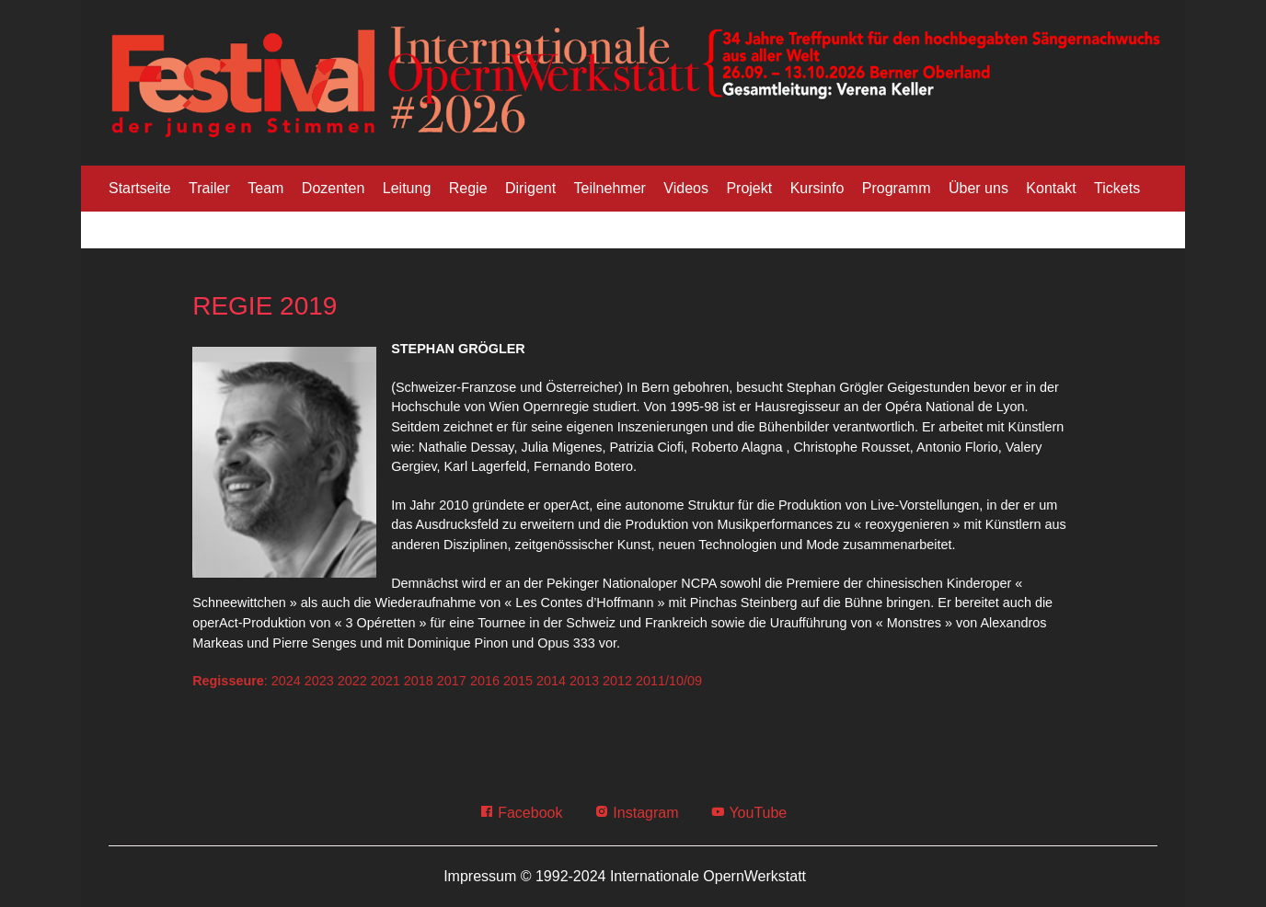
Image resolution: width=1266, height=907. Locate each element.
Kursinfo (817, 188)
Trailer (209, 188)
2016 (485, 680)
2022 (352, 680)
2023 (319, 680)
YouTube (748, 812)
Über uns (978, 188)
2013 (584, 680)
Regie (468, 188)
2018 (418, 680)
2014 (551, 680)
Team (265, 188)
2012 (617, 680)
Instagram (636, 812)
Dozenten (333, 188)
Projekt (749, 188)
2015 (518, 680)
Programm (896, 188)
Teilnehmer (610, 188)
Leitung (407, 188)
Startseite (140, 188)
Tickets (1117, 188)
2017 (451, 680)
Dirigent (530, 188)
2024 (286, 680)
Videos (685, 188)
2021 (385, 680)
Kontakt (1051, 188)
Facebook (521, 812)
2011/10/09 (669, 680)
